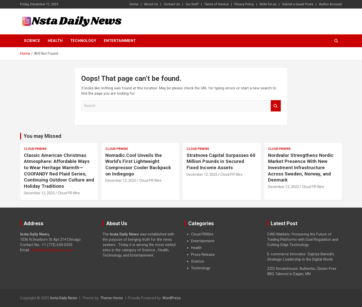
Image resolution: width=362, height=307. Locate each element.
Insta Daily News (63, 298)
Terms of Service (216, 4)
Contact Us (172, 4)
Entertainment (120, 40)
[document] (222, 251)
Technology (83, 40)
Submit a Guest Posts (297, 4)
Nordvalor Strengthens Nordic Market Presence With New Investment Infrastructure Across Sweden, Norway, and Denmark (301, 167)
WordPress (171, 298)
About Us (151, 4)
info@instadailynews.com (52, 250)
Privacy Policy (244, 4)
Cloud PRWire (35, 149)
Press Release (203, 254)
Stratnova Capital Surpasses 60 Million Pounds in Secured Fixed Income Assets (221, 161)
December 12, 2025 (39, 193)
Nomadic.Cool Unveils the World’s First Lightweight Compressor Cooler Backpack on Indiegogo (138, 164)
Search (276, 105)
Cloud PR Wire (69, 193)
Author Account (330, 4)
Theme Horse (111, 298)
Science (32, 40)
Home (133, 4)
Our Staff (192, 4)
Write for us (267, 4)
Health (55, 40)
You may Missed (42, 136)
